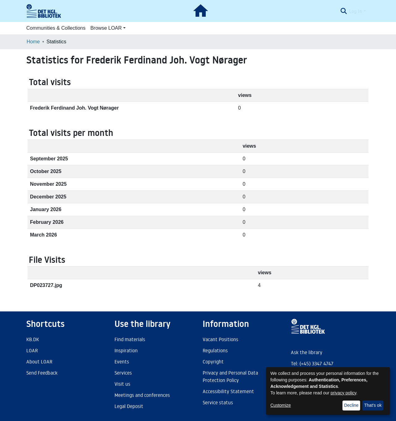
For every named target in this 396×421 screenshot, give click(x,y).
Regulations (215, 350)
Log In (355, 11)
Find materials (129, 339)
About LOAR (39, 361)
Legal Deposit (128, 406)
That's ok (372, 405)
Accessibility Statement (228, 391)
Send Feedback (42, 373)
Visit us (122, 384)
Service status (218, 402)
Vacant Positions (220, 339)
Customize (280, 405)
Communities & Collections (55, 28)
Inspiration (126, 350)
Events (121, 361)
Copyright (213, 361)
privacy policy (343, 392)
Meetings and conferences (142, 395)
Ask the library (306, 352)
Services (123, 373)
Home (33, 41)
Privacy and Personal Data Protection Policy (230, 376)
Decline (351, 405)
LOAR (32, 350)
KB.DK (32, 339)
